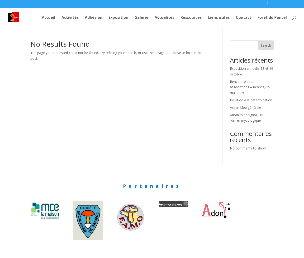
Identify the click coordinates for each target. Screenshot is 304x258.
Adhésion (93, 18)
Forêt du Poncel (272, 18)
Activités (70, 18)
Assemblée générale (245, 107)
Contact (243, 18)
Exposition (118, 18)
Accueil (48, 18)
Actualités (164, 18)
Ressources (191, 18)
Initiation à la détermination (251, 100)
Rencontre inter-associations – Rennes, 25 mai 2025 (250, 87)
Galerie (141, 18)
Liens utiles (219, 18)
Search (266, 45)
